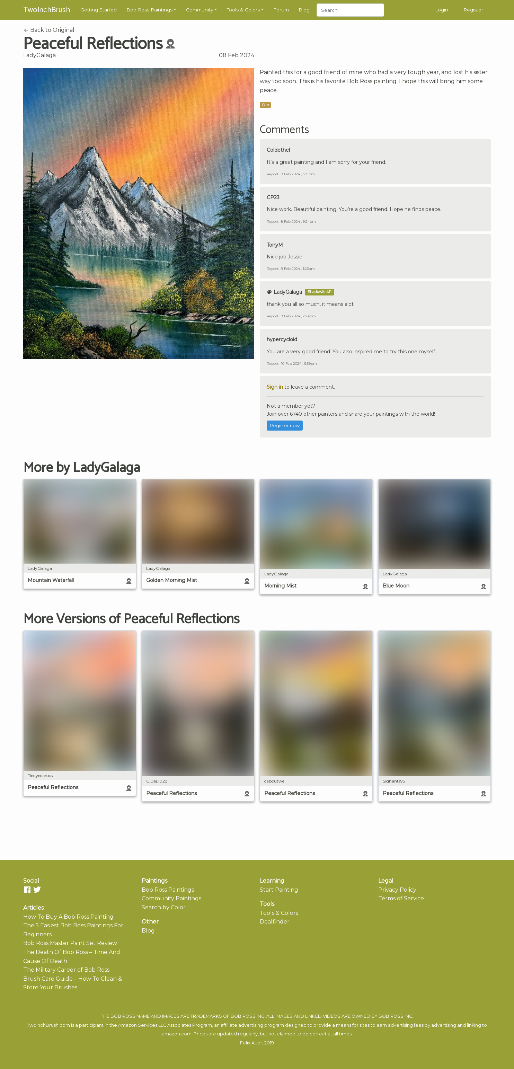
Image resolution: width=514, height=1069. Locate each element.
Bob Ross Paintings (149, 9)
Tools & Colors (243, 9)
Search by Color (164, 907)
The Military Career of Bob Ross (66, 969)
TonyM (275, 245)
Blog (304, 9)
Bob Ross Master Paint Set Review (70, 943)
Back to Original (48, 30)
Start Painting (279, 889)
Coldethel (278, 150)
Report (272, 174)
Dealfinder (275, 921)
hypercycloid (282, 339)
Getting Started (98, 9)
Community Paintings (171, 898)
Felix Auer (251, 1042)
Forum (281, 9)
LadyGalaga (39, 55)
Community (199, 9)
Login (441, 9)
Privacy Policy (397, 889)
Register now (285, 425)
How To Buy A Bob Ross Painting (68, 916)
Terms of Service (401, 898)
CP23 (273, 197)
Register (473, 9)
